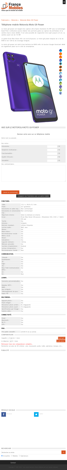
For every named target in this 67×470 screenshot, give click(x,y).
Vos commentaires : (8, 164)
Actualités (6, 456)
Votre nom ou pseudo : (9, 138)
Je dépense (5, 341)
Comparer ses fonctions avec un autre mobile (33, 196)
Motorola (14, 20)
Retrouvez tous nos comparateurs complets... (17, 344)
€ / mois (15, 341)
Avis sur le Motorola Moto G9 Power (20, 127)
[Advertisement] (15, 379)
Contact (13, 463)
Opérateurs (24, 456)
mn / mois (16, 338)
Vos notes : (5, 143)
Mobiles (15, 456)
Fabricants (5, 20)
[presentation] (16, 186)
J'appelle (4, 338)
